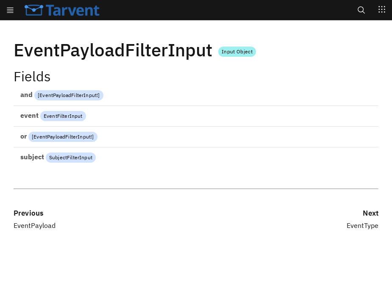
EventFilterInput (63, 116)
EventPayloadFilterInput (68, 95)
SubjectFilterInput (70, 157)
